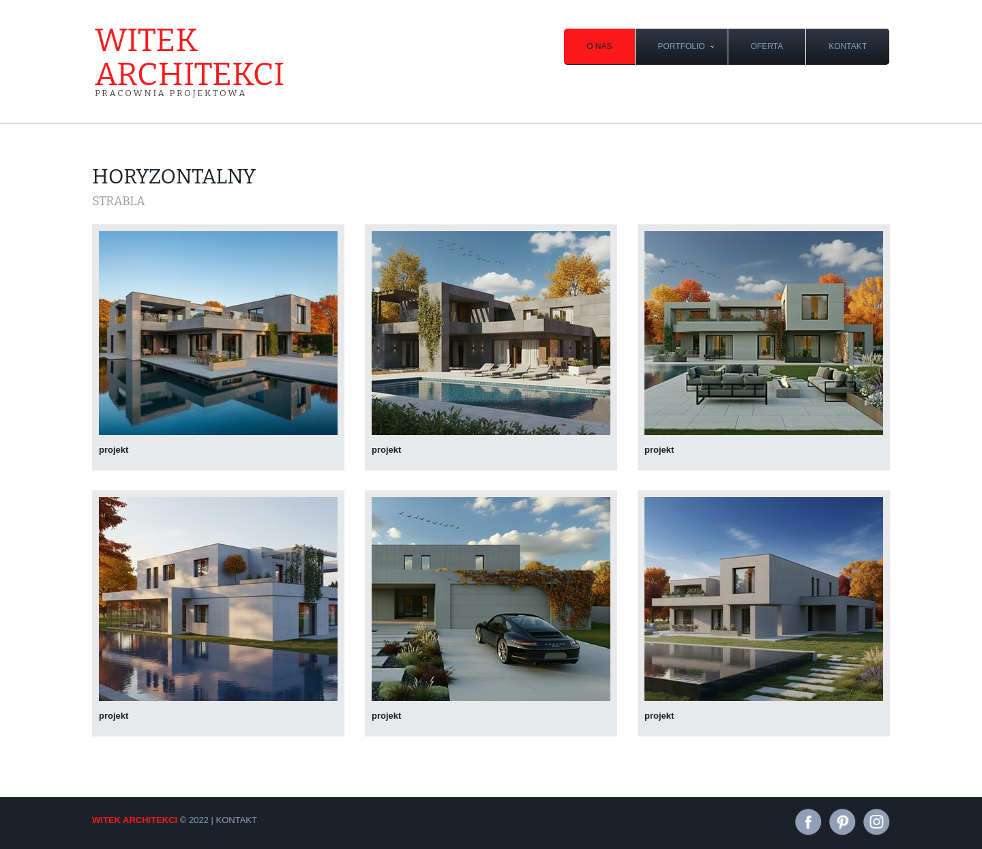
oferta (767, 46)
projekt (113, 450)
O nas (599, 46)
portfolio (681, 46)
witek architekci (190, 61)
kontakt (848, 46)
